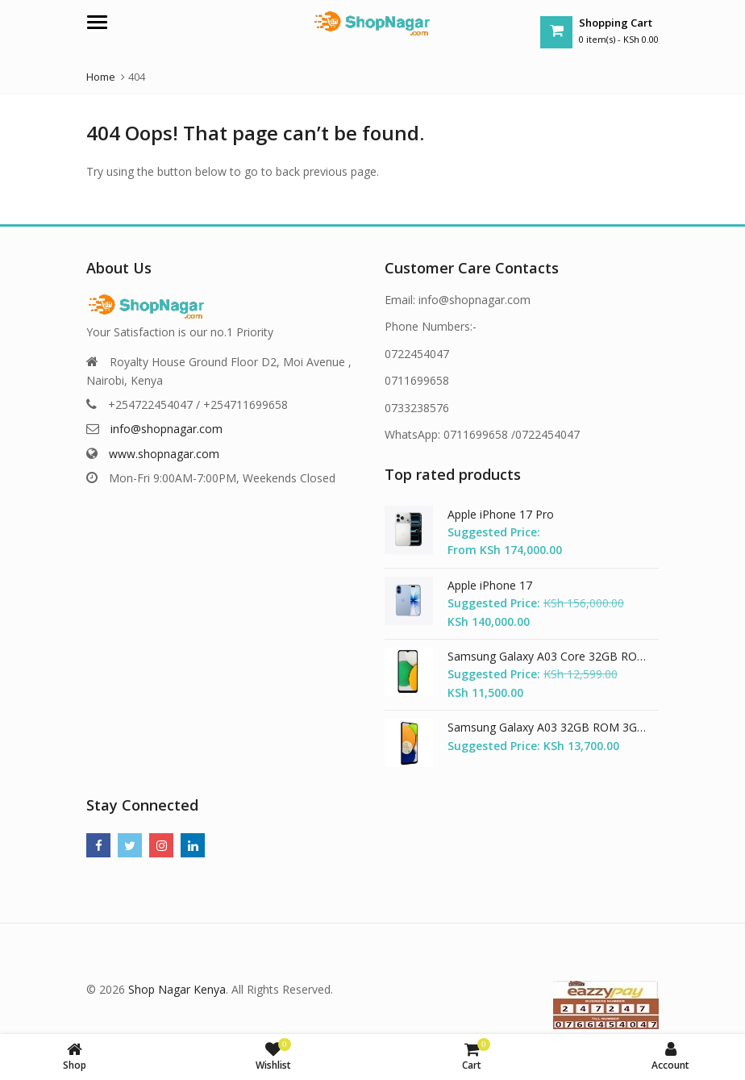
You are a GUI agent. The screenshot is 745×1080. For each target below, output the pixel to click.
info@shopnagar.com (166, 428)
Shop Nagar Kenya (177, 989)
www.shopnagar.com (164, 453)
